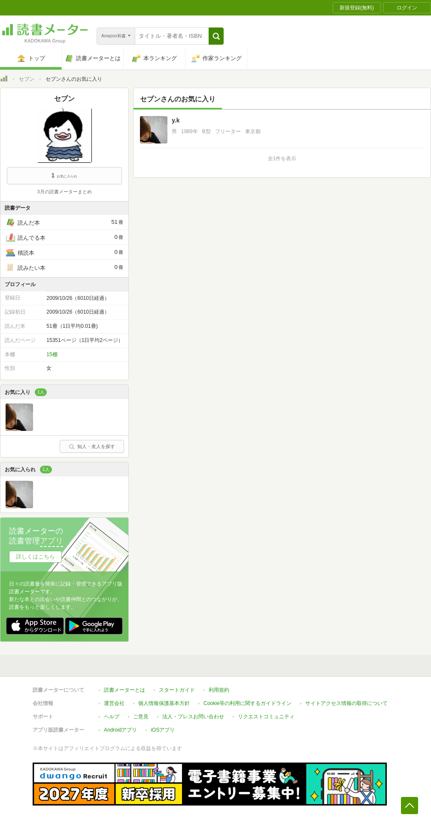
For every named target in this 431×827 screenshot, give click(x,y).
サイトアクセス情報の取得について (346, 703)
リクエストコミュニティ (266, 716)
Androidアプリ (120, 729)
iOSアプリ (163, 729)
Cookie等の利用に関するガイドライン (247, 703)
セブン (26, 79)
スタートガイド (177, 690)
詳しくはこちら (35, 556)
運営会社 (114, 703)
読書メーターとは (124, 690)
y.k (175, 120)
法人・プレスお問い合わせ (193, 716)
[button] (216, 36)
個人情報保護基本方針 (164, 703)
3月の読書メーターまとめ (64, 191)
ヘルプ (111, 716)
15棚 (51, 354)
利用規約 (219, 690)
